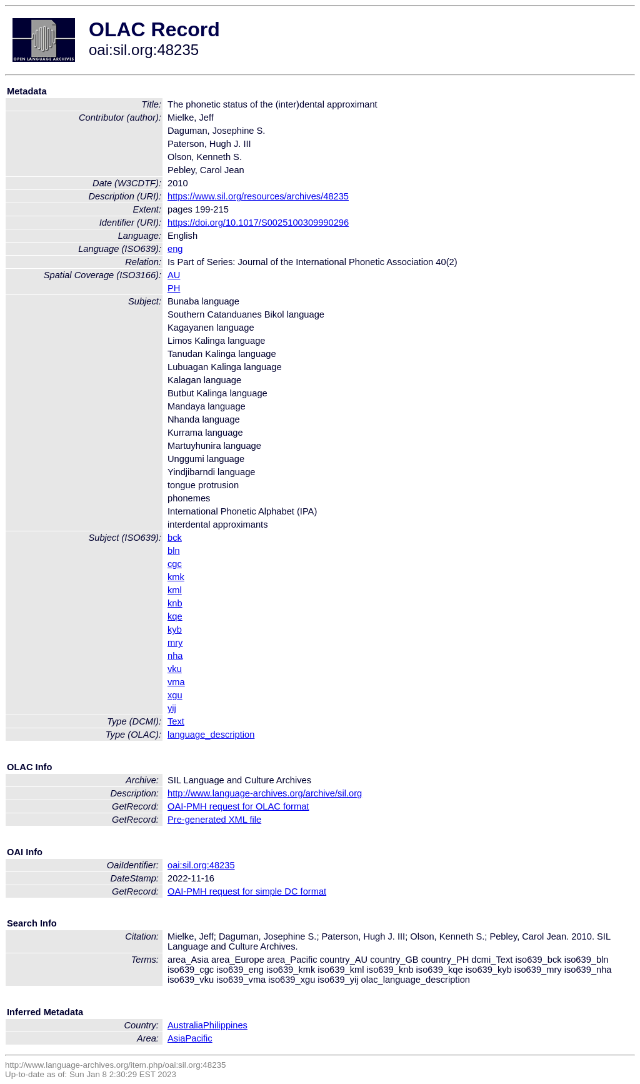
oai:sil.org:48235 (201, 865)
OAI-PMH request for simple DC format (247, 891)
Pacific (199, 1038)
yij (172, 708)
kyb (175, 630)
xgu (175, 695)
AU (174, 275)
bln (174, 551)
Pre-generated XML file (214, 820)
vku (175, 669)
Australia (185, 1025)
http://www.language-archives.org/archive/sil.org (265, 793)
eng (175, 249)
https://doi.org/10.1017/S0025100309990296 (258, 223)
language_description (211, 735)
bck (175, 538)
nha (175, 656)
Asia (177, 1038)
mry (175, 643)
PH (174, 288)
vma (176, 682)
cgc (175, 564)
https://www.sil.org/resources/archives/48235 (258, 196)
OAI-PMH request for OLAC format (238, 806)
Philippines (225, 1025)
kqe (175, 616)
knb (175, 603)
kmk (176, 577)
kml (175, 590)
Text (176, 721)
